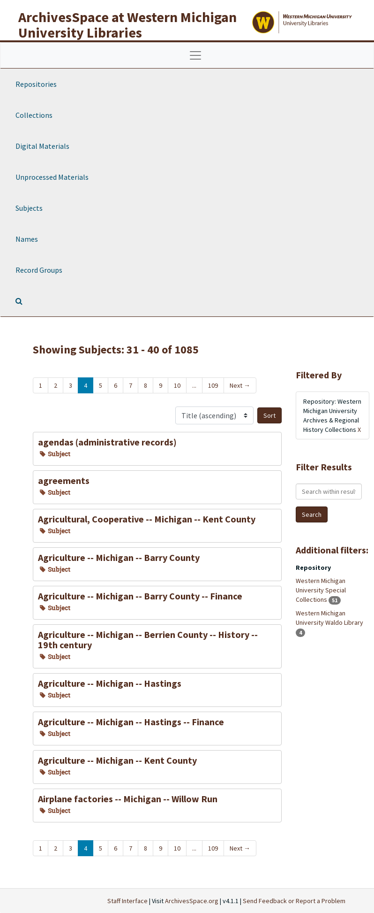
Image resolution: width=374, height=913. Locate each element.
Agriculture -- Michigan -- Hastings (109, 683)
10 (177, 385)
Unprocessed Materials (52, 177)
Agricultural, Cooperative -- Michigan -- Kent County (146, 519)
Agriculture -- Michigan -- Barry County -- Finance (140, 596)
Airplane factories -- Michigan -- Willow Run (127, 799)
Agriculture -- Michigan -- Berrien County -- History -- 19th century (148, 640)
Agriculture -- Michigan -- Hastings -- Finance (131, 722)
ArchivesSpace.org (191, 901)
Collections (33, 115)
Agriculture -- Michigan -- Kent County (117, 760)
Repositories (36, 84)
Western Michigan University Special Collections (321, 590)
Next (240, 385)
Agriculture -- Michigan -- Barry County (119, 557)
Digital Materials (42, 146)
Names (26, 239)
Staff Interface (127, 901)
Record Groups (38, 270)
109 (213, 385)
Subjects (29, 208)
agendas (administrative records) (107, 442)
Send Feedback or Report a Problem (294, 901)
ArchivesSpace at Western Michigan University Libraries (127, 24)
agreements (64, 480)
